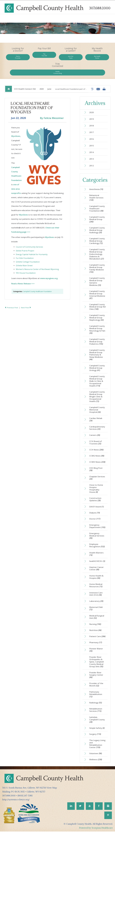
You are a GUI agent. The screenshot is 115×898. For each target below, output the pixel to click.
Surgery (96, 798)
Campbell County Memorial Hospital (96, 442)
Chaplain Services (95, 516)
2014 (92, 141)
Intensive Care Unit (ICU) (96, 646)
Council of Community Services (29, 235)
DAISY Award (97, 547)
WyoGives (15, 124)
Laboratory (97, 653)
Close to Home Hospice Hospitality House (97, 528)
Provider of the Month (97, 743)
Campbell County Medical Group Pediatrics (97, 358)
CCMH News (96, 499)
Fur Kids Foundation (25, 246)
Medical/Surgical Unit (98, 670)
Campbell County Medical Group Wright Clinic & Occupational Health (97, 425)
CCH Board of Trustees (96, 477)
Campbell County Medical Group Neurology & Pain (97, 343)
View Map (52, 853)
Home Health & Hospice (97, 628)
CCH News (97, 485)
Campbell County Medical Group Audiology (97, 226)
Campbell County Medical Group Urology (97, 390)
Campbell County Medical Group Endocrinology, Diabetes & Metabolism (97, 256)
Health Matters (97, 601)
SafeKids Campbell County (95, 780)
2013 (92, 148)
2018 (92, 114)
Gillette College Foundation (28, 250)
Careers (95, 469)
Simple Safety (96, 790)
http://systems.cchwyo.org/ (16, 865)
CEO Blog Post (97, 507)
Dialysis (95, 553)
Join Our (57, 58)
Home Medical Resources (97, 637)
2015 (92, 134)
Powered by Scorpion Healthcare (96, 894)
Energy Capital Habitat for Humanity (32, 242)
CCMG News (97, 491)
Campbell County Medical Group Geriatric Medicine (97, 286)
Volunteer (96, 818)
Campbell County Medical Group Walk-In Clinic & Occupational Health (97, 406)
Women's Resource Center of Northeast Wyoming (37, 257)
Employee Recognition (95, 591)
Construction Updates (96, 539)
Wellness (96, 825)
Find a (15, 58)
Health (100, 58)
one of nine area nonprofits (16, 177)
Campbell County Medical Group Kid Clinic (97, 314)
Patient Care (96, 691)
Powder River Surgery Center (97, 733)
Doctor (95, 560)
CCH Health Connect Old (25, 76)
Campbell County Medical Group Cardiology (97, 240)
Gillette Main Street (24, 253)
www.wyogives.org (49, 266)
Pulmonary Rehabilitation (96, 754)
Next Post (26, 296)
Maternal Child (97, 661)
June (49, 76)
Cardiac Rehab (96, 453)
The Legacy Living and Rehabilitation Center (96, 808)
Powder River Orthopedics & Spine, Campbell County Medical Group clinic (97, 720)
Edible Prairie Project (25, 239)
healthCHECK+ (96, 610)
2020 (42, 76)
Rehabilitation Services (96, 770)
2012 (92, 155)
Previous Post (12, 296)
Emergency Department (95, 569)
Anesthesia (97, 179)
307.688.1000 (99, 8)
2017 (92, 121)
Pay (36, 56)
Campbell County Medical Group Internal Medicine (97, 300)
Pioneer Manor (97, 707)
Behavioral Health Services (97, 188)
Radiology (96, 762)
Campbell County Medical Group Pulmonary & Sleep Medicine (97, 374)
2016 (92, 127)
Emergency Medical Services (95, 580)
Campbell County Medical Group (97, 213)
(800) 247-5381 (25, 861)
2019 (92, 107)
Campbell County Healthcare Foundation (37, 280)
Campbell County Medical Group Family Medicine (97, 273)
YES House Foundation (26, 261)
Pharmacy (96, 699)
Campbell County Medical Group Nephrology (97, 328)
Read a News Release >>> (23, 272)
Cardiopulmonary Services (98, 462)
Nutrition (96, 684)
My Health (79, 58)
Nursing (96, 678)
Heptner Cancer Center (97, 619)
